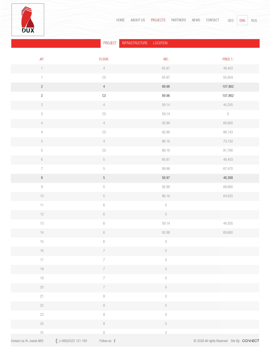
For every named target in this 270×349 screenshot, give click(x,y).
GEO (230, 21)
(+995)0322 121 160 (73, 341)
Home (120, 20)
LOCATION (160, 43)
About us (137, 20)
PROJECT (109, 43)
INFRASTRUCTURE (134, 43)
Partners (178, 20)
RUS (254, 21)
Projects (158, 20)
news (196, 20)
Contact (212, 20)
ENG (242, 20)
